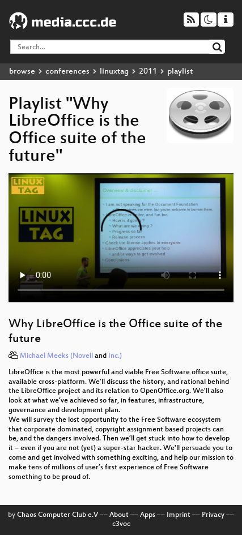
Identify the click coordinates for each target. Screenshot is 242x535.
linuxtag (114, 71)
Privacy (213, 515)
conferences (67, 71)
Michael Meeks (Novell (56, 356)
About (119, 515)
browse (22, 71)
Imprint (178, 515)
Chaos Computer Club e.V (57, 515)
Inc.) (115, 356)
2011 (148, 71)
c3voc (121, 524)
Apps (147, 515)
